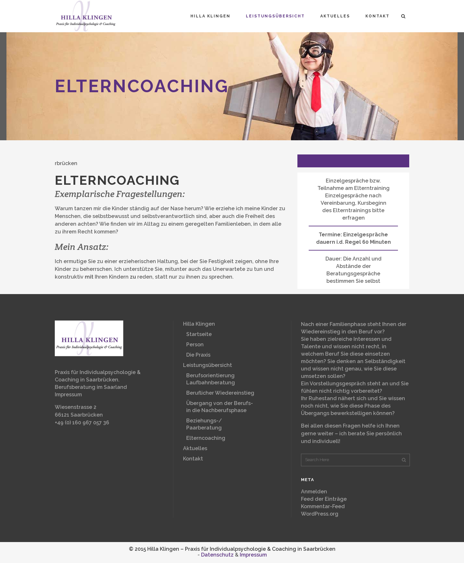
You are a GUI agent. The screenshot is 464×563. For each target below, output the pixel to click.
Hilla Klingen (199, 324)
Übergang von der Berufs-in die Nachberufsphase (219, 406)
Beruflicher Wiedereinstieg (220, 393)
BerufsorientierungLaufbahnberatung (210, 379)
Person (195, 344)
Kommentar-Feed (323, 506)
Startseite (199, 334)
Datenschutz (217, 555)
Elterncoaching (205, 438)
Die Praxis (198, 355)
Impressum (68, 394)
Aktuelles (195, 448)
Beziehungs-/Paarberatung (204, 424)
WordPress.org (319, 514)
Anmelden (314, 492)
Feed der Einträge (324, 499)
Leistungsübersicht (207, 365)
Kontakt (193, 459)
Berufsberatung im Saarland (91, 387)
